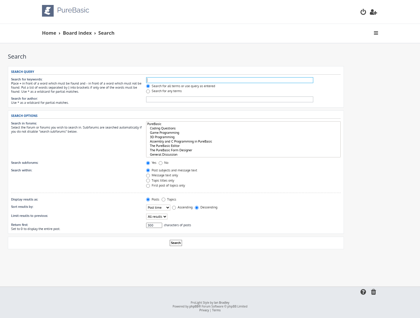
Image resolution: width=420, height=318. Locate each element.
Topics (169, 199)
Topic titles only (160, 180)
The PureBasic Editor (243, 146)
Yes (151, 163)
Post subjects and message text (171, 170)
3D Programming (243, 137)
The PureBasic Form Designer (243, 150)
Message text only (162, 175)
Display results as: (24, 199)
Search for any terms (164, 91)
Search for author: (24, 98)
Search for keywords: (26, 79)
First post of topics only (165, 185)
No (163, 163)
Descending (206, 207)
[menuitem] (363, 13)
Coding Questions (243, 128)
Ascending (182, 207)
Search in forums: (24, 123)
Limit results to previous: (29, 216)
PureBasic (243, 124)
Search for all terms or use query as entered (180, 86)
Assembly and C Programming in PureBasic (243, 141)
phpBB (193, 306)
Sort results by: (22, 207)
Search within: (21, 170)
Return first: (19, 225)
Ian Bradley (221, 303)
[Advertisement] (176, 265)
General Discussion (243, 154)
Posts (152, 199)
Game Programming (243, 133)
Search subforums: (24, 163)
